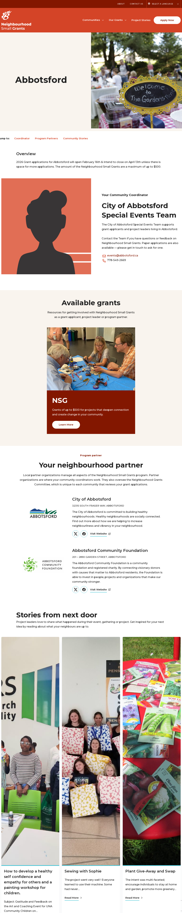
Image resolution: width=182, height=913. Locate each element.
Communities (91, 20)
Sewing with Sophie (83, 871)
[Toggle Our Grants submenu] (125, 19)
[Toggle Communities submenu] (102, 19)
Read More (73, 897)
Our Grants (116, 20)
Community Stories (75, 138)
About (121, 4)
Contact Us (136, 4)
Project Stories (140, 20)
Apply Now (167, 20)
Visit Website (100, 533)
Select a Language (162, 4)
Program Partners (46, 138)
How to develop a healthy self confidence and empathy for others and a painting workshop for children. (28, 882)
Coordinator (22, 138)
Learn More (66, 424)
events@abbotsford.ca (122, 255)
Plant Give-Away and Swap (150, 871)
